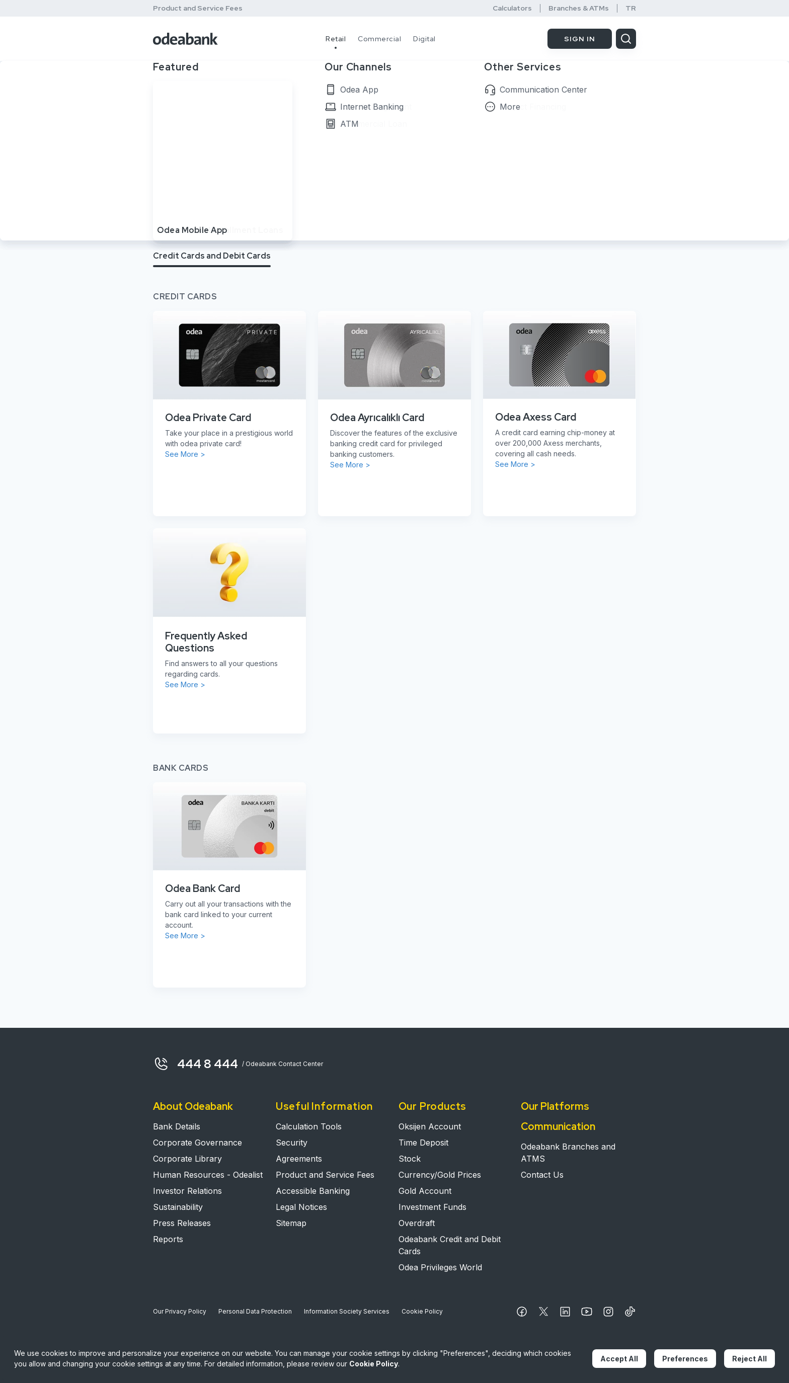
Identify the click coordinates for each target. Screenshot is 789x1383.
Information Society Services (346, 1311)
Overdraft (417, 1223)
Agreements (299, 1159)
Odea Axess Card (535, 417)
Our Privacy (179, 1311)
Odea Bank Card (202, 888)
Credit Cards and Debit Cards (212, 256)
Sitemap (291, 1223)
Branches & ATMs (578, 8)
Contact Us (542, 1175)
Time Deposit (423, 1142)
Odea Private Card (208, 417)
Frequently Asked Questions (206, 642)
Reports (168, 1239)
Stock (410, 1159)
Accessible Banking (313, 1191)
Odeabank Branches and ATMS (568, 1153)
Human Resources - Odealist (208, 1175)
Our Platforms (555, 1106)
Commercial (379, 38)
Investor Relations (187, 1191)
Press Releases (182, 1223)
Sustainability (178, 1207)
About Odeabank (193, 1106)
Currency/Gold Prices (440, 1175)
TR (630, 8)
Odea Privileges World (440, 1267)
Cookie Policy (422, 1311)
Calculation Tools (309, 1126)
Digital (424, 38)
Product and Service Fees (198, 8)
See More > (185, 454)
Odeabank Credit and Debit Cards (450, 1245)
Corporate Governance (197, 1142)
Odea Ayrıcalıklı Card (377, 417)
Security (291, 1142)
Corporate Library (187, 1159)
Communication (558, 1126)
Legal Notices (301, 1207)
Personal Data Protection (255, 1311)
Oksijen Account (430, 1126)
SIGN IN (579, 38)
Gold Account (425, 1191)
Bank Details (176, 1126)
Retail (336, 38)
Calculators (512, 8)
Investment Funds (432, 1207)
